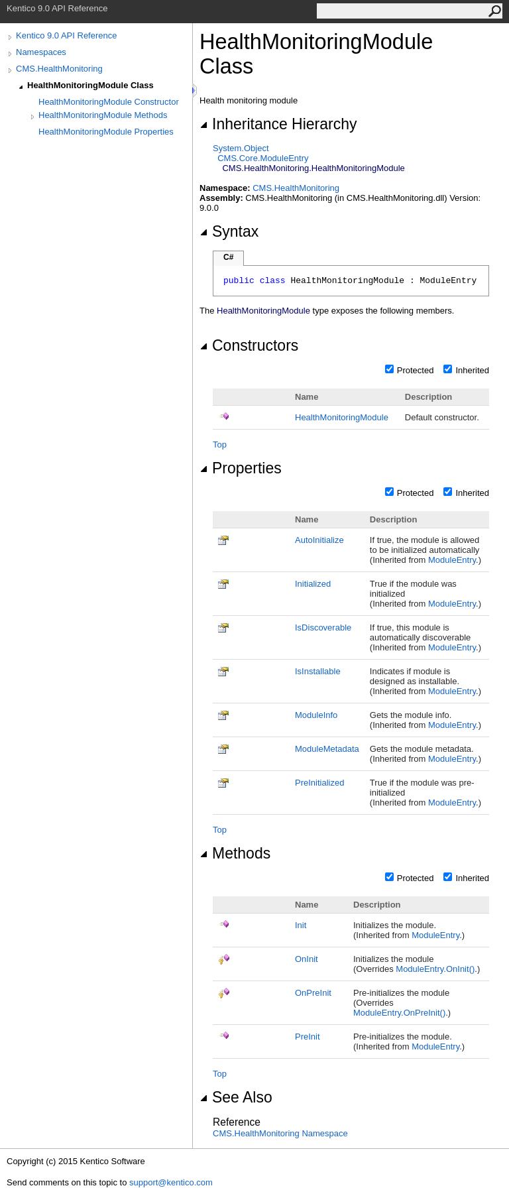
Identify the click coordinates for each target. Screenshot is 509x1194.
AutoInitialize (319, 540)
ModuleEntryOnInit (435, 969)
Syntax (228, 231)
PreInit (307, 1037)
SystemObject (241, 148)
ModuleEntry (452, 560)
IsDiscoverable (323, 627)
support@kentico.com (171, 1182)
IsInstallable (318, 671)
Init (300, 925)
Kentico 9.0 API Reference (66, 35)
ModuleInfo (316, 715)
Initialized (313, 584)
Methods (234, 853)
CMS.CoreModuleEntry (262, 158)
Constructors (248, 345)
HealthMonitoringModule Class (90, 85)
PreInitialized (319, 783)
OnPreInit (313, 993)
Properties (240, 468)
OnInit (306, 959)
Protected (415, 370)
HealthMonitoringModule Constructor (108, 102)
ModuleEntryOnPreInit (399, 1013)
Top (220, 444)
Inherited (472, 370)
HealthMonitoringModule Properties (106, 132)
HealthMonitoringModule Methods (102, 115)
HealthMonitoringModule (341, 417)
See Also (235, 1097)
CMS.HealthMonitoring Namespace (280, 1133)
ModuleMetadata (327, 749)
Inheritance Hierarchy (278, 124)
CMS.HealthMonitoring (59, 69)
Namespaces (41, 52)
